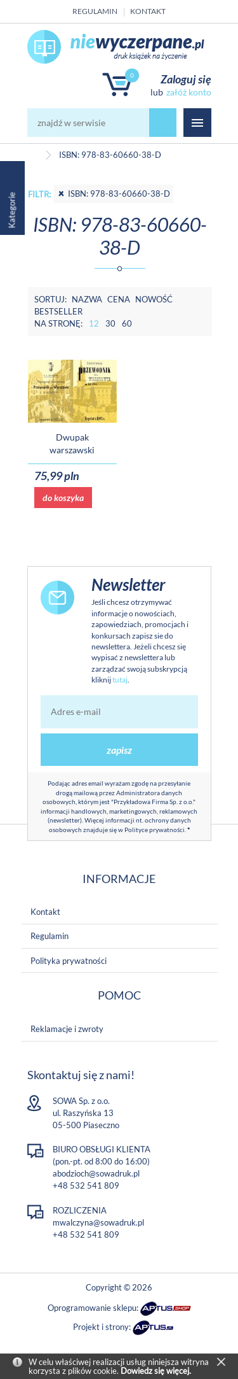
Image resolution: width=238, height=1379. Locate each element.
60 (127, 323)
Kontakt (148, 11)
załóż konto (188, 92)
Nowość (154, 299)
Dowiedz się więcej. (156, 1371)
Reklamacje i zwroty (66, 1029)
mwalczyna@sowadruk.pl (98, 1222)
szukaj (163, 122)
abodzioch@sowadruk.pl (96, 1173)
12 (94, 323)
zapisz (119, 750)
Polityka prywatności (68, 961)
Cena (118, 299)
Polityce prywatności (154, 829)
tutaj (120, 679)
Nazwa (87, 299)
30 (110, 323)
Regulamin (94, 11)
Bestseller (58, 311)
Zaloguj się (186, 79)
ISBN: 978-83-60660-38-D (113, 193)
